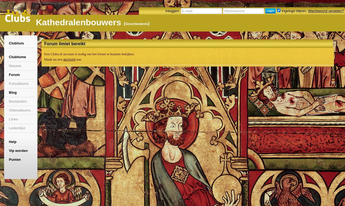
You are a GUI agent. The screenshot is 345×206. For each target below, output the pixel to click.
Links (13, 119)
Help (12, 142)
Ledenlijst (17, 128)
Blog (13, 92)
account (69, 59)
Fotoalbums (19, 84)
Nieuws (15, 66)
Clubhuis (16, 43)
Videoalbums (20, 110)
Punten (15, 160)
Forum (14, 75)
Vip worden (18, 151)
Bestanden (18, 101)
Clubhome (17, 57)
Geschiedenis (136, 24)
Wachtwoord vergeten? (326, 11)
